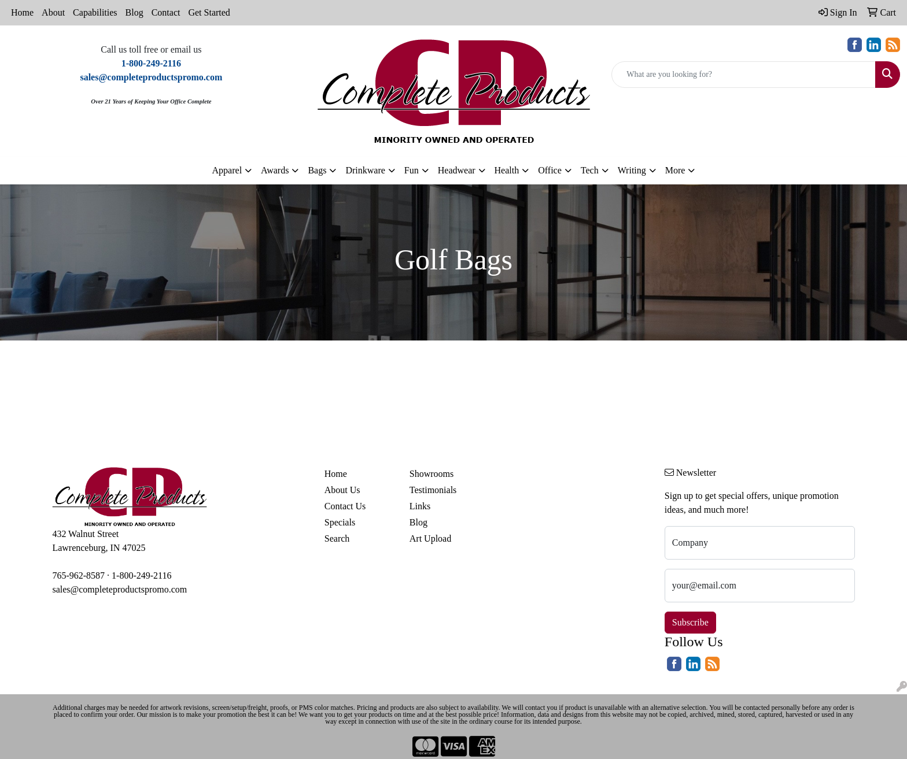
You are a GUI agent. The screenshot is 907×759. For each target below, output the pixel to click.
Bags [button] (317, 170)
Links (420, 506)
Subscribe (690, 622)
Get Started (209, 12)
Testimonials (433, 490)
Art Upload (430, 538)
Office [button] (550, 170)
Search (337, 538)
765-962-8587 (78, 575)
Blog (134, 12)
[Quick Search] (743, 74)
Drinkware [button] (365, 170)
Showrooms (432, 474)
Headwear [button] (456, 170)
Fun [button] (411, 170)
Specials (340, 522)
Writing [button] (632, 170)
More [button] (675, 170)
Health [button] (507, 170)
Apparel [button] (227, 170)
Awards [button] (275, 170)
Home (22, 12)
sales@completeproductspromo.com (119, 589)
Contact (166, 12)
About (53, 12)
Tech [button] (590, 170)
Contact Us (345, 506)
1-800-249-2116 (141, 575)
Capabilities (95, 12)
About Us (342, 490)
